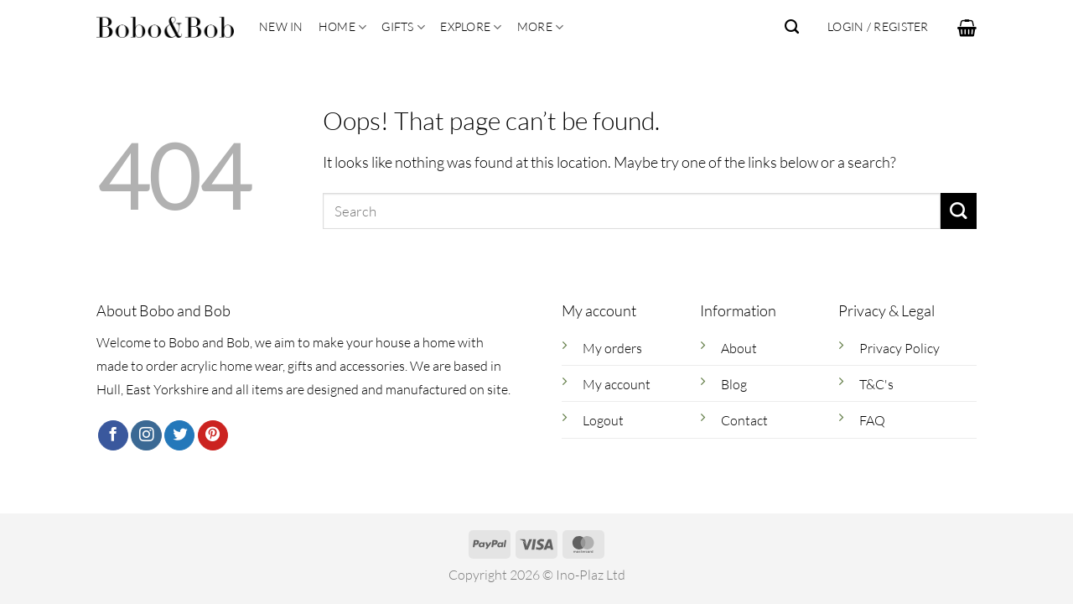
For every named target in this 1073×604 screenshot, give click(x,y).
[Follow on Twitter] (179, 435)
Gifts (403, 27)
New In (281, 26)
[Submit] (959, 211)
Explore (470, 27)
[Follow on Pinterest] (213, 435)
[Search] (792, 27)
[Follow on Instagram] (146, 435)
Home (343, 27)
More (540, 27)
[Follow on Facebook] (113, 435)
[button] (967, 27)
